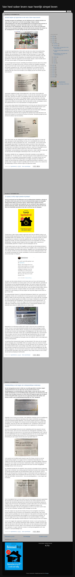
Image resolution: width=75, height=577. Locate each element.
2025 (53, 36)
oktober (55, 57)
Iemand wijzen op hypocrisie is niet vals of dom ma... (60, 48)
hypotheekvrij (62, 82)
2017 (53, 72)
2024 (53, 38)
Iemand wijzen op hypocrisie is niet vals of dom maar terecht (22, 17)
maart (54, 62)
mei (54, 59)
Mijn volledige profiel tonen (63, 84)
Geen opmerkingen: (26, 166)
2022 (53, 42)
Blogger (47, 573)
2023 (53, 40)
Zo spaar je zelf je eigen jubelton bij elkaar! (17, 196)
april (54, 60)
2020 (53, 67)
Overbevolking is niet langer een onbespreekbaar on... (60, 54)
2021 (53, 65)
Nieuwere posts (9, 536)
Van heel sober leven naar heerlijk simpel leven (29, 6)
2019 (53, 69)
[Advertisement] (26, 181)
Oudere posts (43, 536)
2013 (53, 76)
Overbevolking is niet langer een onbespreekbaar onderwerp (22, 385)
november (55, 45)
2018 (53, 71)
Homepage (26, 536)
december (55, 43)
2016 (53, 74)
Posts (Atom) (14, 539)
